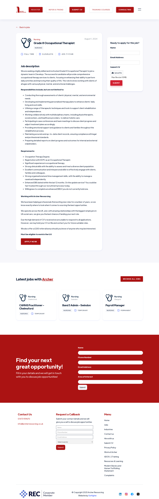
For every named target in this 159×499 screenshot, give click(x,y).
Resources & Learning (113, 461)
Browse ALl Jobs (132, 279)
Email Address (117, 57)
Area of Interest (85, 377)
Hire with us (109, 438)
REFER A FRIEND (56, 10)
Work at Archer (110, 452)
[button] (139, 9)
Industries (108, 429)
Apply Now (31, 241)
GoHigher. (92, 495)
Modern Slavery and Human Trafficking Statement (112, 468)
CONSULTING (125, 10)
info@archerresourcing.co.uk (30, 424)
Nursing (37, 39)
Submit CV (115, 67)
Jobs (106, 425)
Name (113, 47)
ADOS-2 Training (111, 456)
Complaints (109, 475)
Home (106, 420)
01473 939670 (24, 419)
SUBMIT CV (77, 10)
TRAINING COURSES (101, 10)
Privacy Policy (110, 447)
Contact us (109, 434)
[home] (21, 10)
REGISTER (35, 10)
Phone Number (85, 357)
